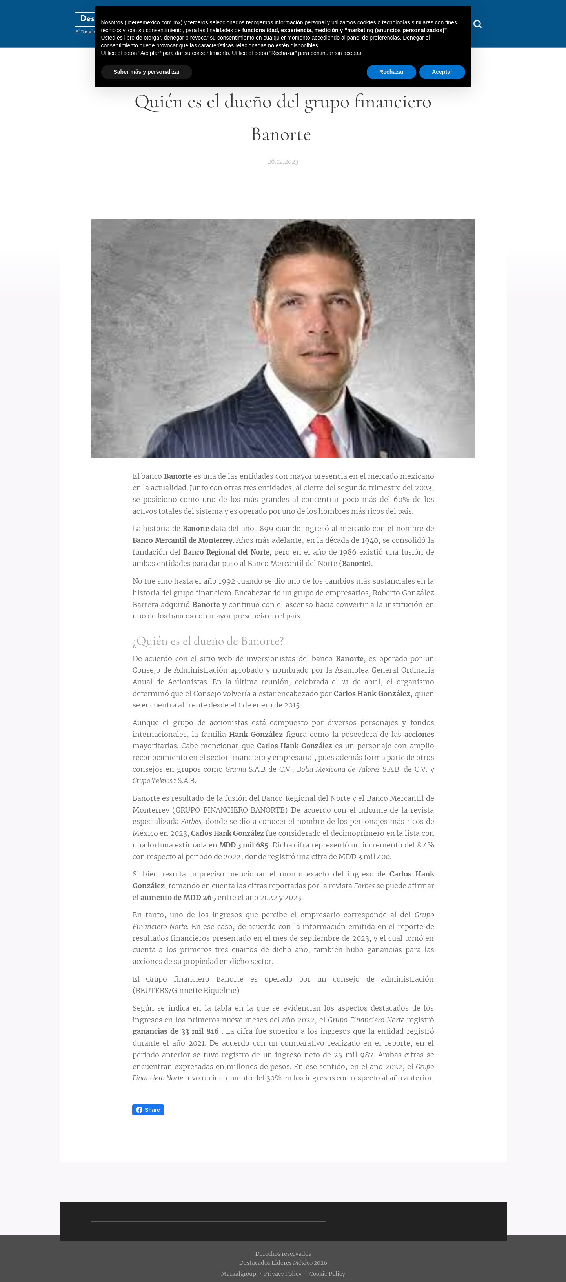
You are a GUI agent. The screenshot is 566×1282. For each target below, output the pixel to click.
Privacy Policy (283, 1273)
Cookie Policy (327, 1273)
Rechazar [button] (391, 72)
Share (148, 1110)
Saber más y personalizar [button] (147, 72)
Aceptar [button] (442, 72)
